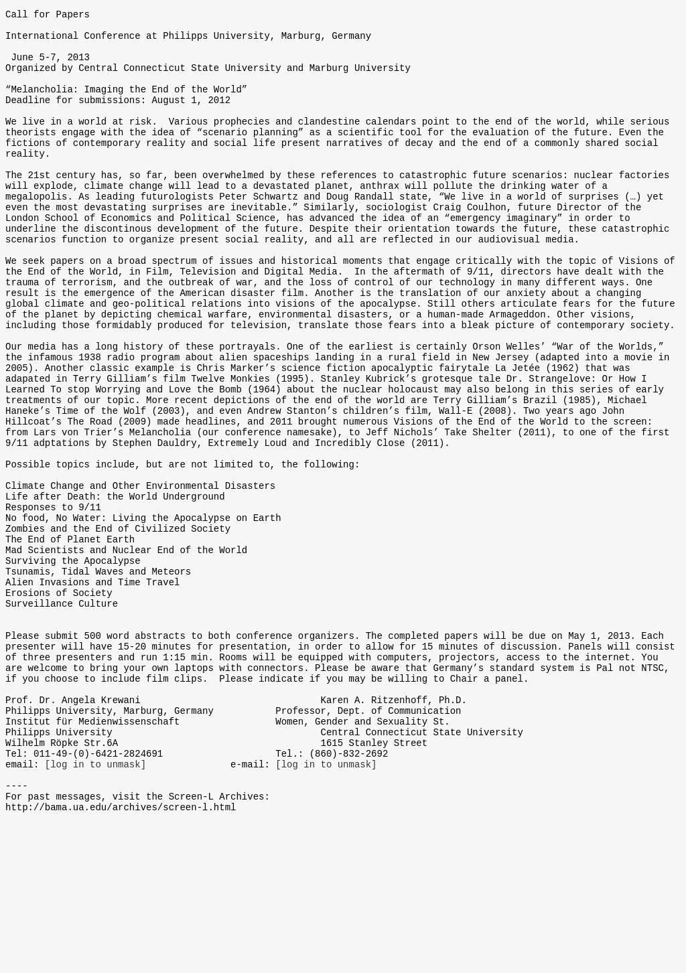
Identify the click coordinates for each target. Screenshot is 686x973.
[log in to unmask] (95, 906)
